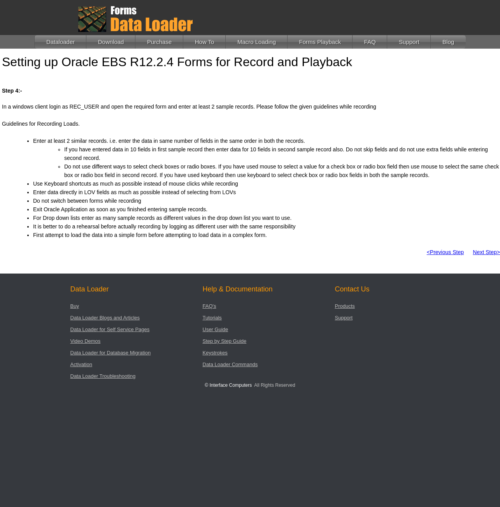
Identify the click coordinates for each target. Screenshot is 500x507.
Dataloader (60, 42)
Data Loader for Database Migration (110, 353)
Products (345, 306)
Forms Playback (320, 42)
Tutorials (212, 318)
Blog (448, 42)
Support (409, 42)
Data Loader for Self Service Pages (110, 329)
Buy (74, 306)
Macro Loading (256, 42)
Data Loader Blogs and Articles (105, 318)
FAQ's (209, 306)
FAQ (370, 42)
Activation (81, 364)
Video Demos (85, 341)
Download (111, 42)
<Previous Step (445, 252)
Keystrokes (215, 353)
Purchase (159, 42)
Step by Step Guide (225, 341)
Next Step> (486, 252)
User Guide (215, 329)
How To (204, 42)
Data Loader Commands (230, 364)
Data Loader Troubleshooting (103, 376)
